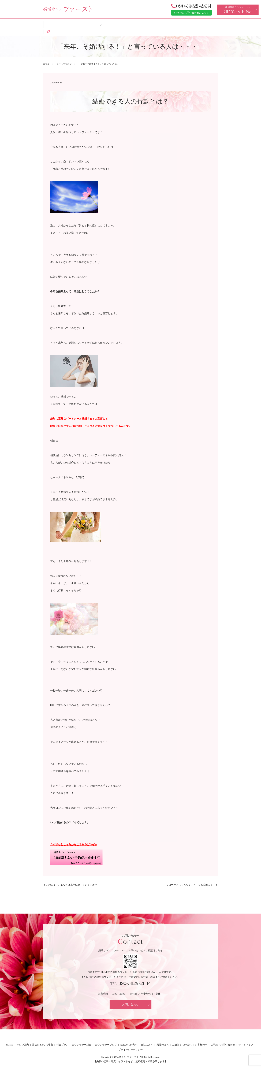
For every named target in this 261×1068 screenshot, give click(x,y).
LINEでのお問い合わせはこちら (191, 12)
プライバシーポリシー (130, 1041)
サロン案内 (23, 1036)
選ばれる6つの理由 (42, 1036)
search (210, 23)
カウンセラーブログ (106, 1036)
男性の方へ (162, 1036)
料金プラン (62, 1036)
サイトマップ (245, 1036)
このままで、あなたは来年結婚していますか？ (71, 876)
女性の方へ (147, 1036)
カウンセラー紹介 (81, 1036)
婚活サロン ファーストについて (80, 22)
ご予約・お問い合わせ (189, 22)
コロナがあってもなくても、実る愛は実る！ (190, 876)
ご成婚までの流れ (141, 22)
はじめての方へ (116, 22)
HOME (53, 22)
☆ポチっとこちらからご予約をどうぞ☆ (73, 836)
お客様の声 (164, 22)
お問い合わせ (130, 995)
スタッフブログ (64, 55)
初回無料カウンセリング (237, 9)
